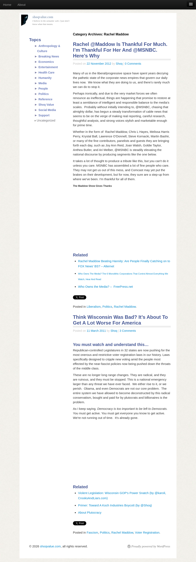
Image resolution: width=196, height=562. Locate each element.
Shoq (119, 63)
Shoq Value (46, 104)
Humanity (45, 77)
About (21, 4)
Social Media (47, 110)
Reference (45, 99)
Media (42, 83)
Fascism (92, 532)
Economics (46, 61)
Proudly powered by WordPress (150, 546)
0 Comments (133, 63)
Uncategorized (46, 120)
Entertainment (48, 67)
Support (44, 115)
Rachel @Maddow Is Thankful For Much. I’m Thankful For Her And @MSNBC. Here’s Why (120, 49)
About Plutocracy (89, 512)
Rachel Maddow (125, 306)
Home (7, 4)
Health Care (46, 72)
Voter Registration (147, 532)
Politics (107, 306)
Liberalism (94, 306)
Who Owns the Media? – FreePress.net (105, 286)
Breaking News (48, 56)
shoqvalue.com (50, 546)
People (43, 88)
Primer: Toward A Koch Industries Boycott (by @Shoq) (115, 505)
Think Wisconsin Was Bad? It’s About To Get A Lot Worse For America (120, 320)
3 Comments (128, 330)
